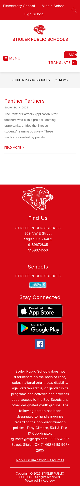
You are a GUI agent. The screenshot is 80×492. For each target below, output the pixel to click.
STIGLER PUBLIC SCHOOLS (31, 80)
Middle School (54, 6)
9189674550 (38, 250)
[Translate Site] (62, 62)
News (63, 80)
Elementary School (19, 6)
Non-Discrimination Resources (40, 460)
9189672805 (38, 245)
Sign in (73, 55)
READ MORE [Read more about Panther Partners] (14, 147)
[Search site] (74, 9)
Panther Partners (24, 101)
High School (34, 14)
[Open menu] (12, 58)
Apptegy (49, 480)
